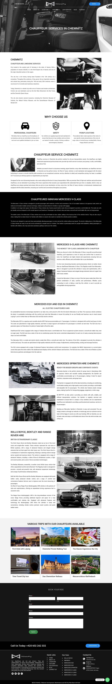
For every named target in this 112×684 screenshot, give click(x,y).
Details (31, 617)
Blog (75, 9)
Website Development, (47, 683)
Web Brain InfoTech (74, 683)
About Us (36, 9)
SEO (66, 683)
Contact (82, 9)
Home (29, 9)
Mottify (38, 683)
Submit (33, 632)
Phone (30, 611)
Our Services (67, 9)
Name (31, 596)
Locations (46, 9)
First (30, 601)
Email (31, 604)
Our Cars (56, 9)
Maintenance (58, 683)
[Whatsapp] (107, 680)
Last (58, 601)
